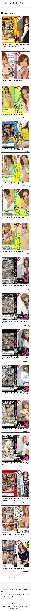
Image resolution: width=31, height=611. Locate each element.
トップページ (15, 603)
